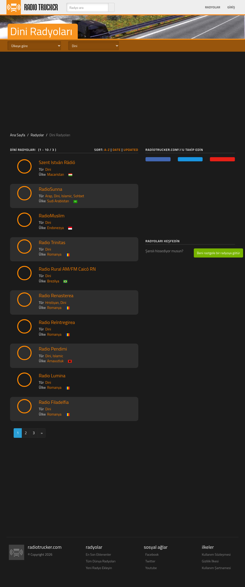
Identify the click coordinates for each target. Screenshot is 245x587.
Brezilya (53, 281)
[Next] (42, 433)
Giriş (231, 7)
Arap (48, 196)
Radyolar (212, 7)
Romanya (54, 254)
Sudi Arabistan (58, 201)
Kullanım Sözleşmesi (216, 554)
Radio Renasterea (56, 295)
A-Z (107, 149)
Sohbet (78, 196)
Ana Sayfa (17, 135)
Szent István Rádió (57, 162)
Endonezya (55, 227)
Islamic (66, 196)
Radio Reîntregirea (57, 322)
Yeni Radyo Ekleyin (99, 567)
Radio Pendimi (53, 348)
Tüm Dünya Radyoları (101, 561)
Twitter (150, 561)
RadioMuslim (51, 215)
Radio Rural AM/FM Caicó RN (67, 269)
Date (117, 149)
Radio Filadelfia (54, 402)
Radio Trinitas (52, 242)
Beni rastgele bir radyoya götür (218, 252)
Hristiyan (52, 302)
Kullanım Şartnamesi (216, 567)
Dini (48, 169)
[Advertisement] (122, 89)
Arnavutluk (55, 361)
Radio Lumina (52, 375)
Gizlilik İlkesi (210, 561)
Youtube (151, 567)
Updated (130, 149)
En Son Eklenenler (98, 554)
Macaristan (55, 174)
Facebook (152, 554)
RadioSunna (50, 189)
